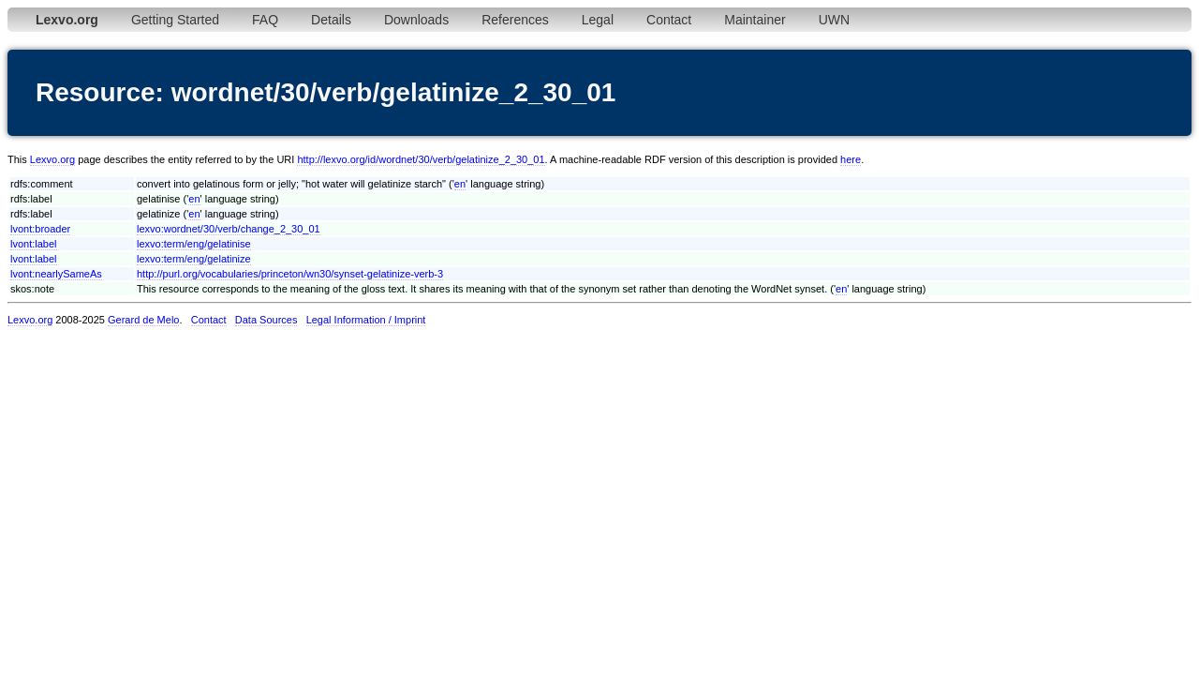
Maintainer (754, 19)
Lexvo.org (52, 159)
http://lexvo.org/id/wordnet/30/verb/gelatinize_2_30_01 (420, 159)
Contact (668, 19)
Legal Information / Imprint (366, 319)
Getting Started (175, 19)
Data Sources (266, 319)
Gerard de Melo (143, 319)
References (515, 19)
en (460, 183)
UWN (834, 19)
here (850, 159)
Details (331, 19)
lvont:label (33, 243)
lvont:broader (40, 228)
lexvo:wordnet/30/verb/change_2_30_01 (228, 228)
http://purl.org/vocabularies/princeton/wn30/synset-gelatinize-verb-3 (290, 273)
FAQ (265, 19)
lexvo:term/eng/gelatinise (194, 243)
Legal (598, 19)
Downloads (416, 19)
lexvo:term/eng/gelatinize (194, 258)
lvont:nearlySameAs (56, 273)
